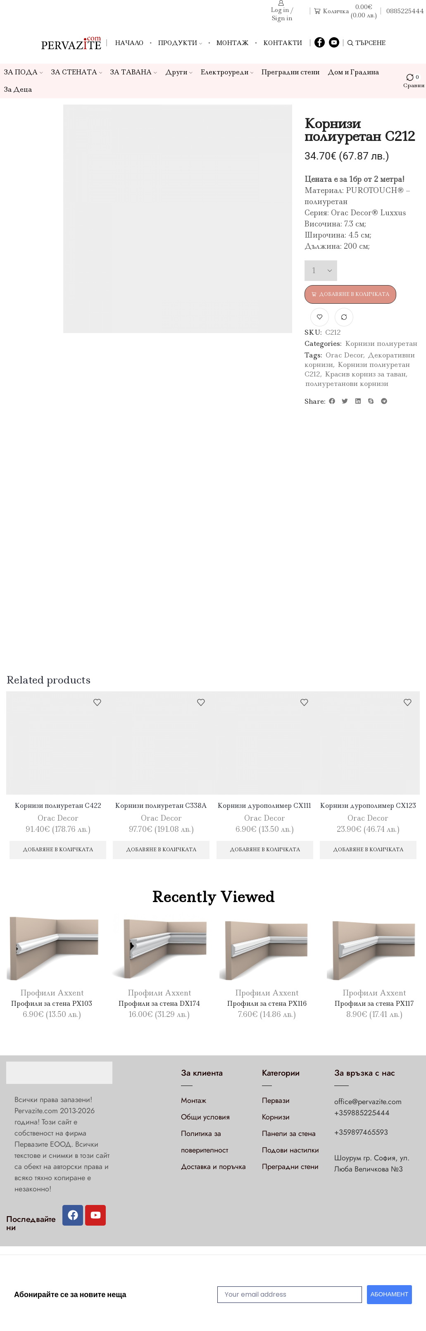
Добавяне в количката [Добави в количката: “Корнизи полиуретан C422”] (58, 851)
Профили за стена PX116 (267, 1005)
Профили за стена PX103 (51, 1005)
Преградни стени (290, 72)
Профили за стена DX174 (159, 1005)
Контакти (282, 43)
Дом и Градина (353, 72)
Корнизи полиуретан (381, 344)
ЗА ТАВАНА (133, 72)
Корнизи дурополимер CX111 (265, 806)
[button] (332, 401)
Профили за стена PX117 (374, 1005)
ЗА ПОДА (23, 72)
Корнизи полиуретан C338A (161, 806)
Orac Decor (344, 355)
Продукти (180, 43)
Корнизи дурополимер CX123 (368, 806)
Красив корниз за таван (365, 374)
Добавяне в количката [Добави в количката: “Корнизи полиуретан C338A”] (161, 851)
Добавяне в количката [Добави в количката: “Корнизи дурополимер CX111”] (264, 851)
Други (179, 72)
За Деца (18, 89)
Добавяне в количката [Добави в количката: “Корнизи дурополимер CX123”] (368, 851)
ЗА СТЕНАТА (76, 72)
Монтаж (233, 43)
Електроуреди (227, 72)
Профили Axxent (51, 995)
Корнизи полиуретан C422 (58, 806)
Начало (129, 43)
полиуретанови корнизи (346, 383)
